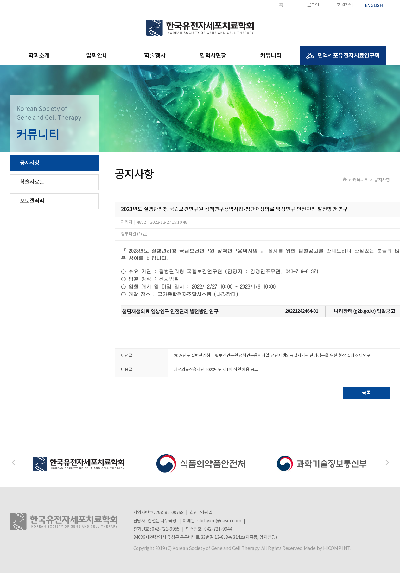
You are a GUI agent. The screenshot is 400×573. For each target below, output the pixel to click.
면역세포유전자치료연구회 (348, 55)
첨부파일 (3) (134, 234)
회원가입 (345, 5)
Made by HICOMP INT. (327, 548)
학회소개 (39, 55)
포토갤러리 (32, 201)
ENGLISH (374, 5)
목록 (366, 393)
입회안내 (97, 55)
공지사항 (30, 163)
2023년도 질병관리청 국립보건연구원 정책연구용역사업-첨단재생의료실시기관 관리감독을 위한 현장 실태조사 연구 (272, 355)
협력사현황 (213, 55)
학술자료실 (32, 182)
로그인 (313, 5)
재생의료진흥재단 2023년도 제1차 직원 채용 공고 (216, 369)
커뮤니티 (271, 55)
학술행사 (155, 55)
